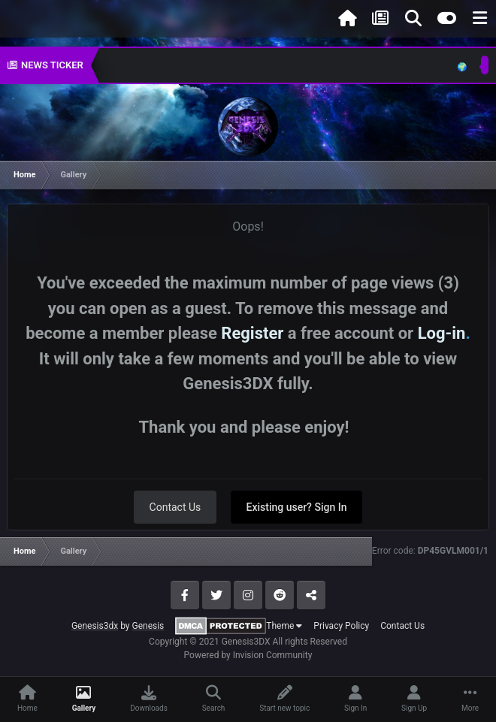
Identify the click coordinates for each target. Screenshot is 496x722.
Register (252, 333)
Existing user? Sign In (296, 507)
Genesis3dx (94, 626)
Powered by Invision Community (248, 655)
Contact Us (175, 507)
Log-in (442, 333)
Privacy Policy (341, 626)
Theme (284, 626)
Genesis (148, 626)
